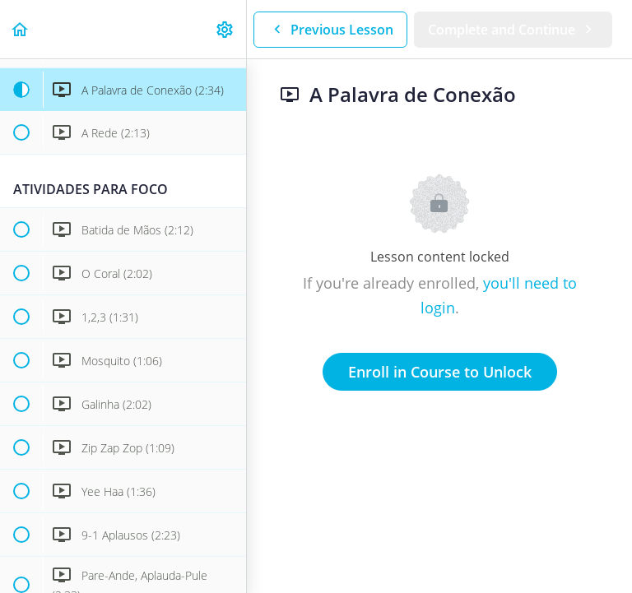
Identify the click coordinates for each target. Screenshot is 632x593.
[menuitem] (225, 29)
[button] (20, 29)
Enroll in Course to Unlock (440, 372)
